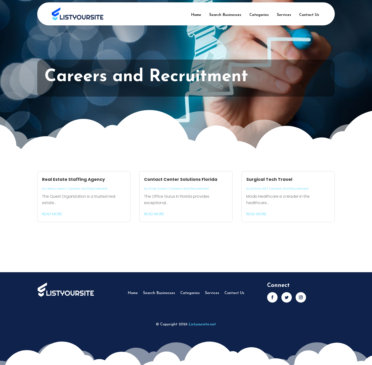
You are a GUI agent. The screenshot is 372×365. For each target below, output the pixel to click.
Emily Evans (158, 188)
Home (196, 15)
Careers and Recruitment (87, 188)
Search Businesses (225, 15)
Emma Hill (258, 188)
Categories (259, 15)
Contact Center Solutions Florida (180, 179)
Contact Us (309, 15)
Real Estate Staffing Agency (73, 179)
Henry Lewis (56, 188)
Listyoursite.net (202, 324)
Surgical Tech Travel (269, 179)
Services (284, 15)
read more (52, 214)
